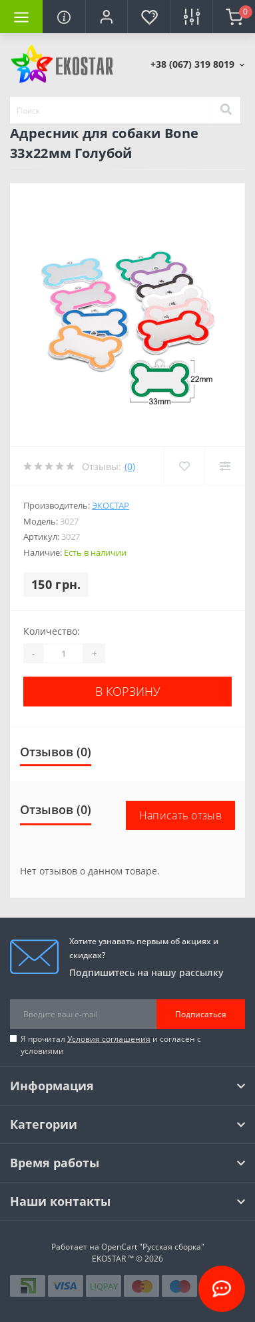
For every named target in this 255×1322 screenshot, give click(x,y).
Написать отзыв (180, 815)
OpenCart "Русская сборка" (152, 1246)
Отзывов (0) (55, 752)
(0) (130, 466)
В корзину (127, 691)
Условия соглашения (108, 1038)
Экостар (110, 505)
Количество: (51, 631)
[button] (106, 16)
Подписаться (200, 1014)
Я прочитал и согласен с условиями (111, 1044)
